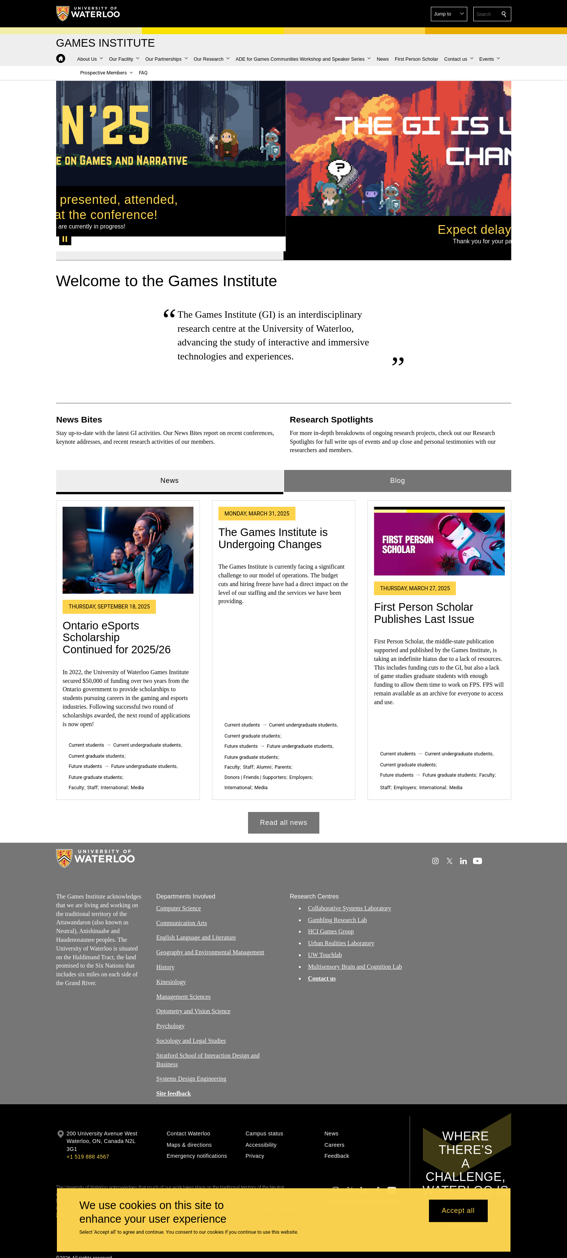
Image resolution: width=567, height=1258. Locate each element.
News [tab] (169, 466)
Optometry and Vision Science (193, 1004)
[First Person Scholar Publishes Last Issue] (439, 526)
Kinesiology (171, 974)
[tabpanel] (283, 649)
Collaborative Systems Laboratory (349, 901)
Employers (300, 762)
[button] (449, 14)
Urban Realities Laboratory (341, 936)
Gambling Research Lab (337, 912)
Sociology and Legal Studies (191, 1033)
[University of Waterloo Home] (88, 13)
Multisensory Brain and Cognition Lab (355, 959)
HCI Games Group (331, 924)
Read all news (283, 808)
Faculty (76, 773)
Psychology (170, 1018)
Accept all (458, 1211)
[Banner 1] (170, 241)
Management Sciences (183, 989)
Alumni (263, 752)
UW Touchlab (325, 947)
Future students (85, 751)
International (114, 773)
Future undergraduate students (143, 751)
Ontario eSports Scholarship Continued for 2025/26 (117, 623)
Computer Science (178, 901)
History (165, 960)
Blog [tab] (397, 466)
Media (137, 773)
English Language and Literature (196, 930)
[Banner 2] (397, 241)
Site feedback (173, 1086)
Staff (92, 773)
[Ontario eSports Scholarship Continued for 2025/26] (128, 535)
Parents (283, 752)
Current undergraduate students (147, 730)
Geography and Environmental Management (210, 945)
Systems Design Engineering (191, 1071)
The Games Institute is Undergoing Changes (272, 523)
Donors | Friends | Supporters (255, 762)
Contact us (322, 971)
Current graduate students (96, 741)
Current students (86, 730)
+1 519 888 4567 (88, 1149)
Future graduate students (95, 762)
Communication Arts (181, 915)
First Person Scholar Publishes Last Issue (424, 598)
